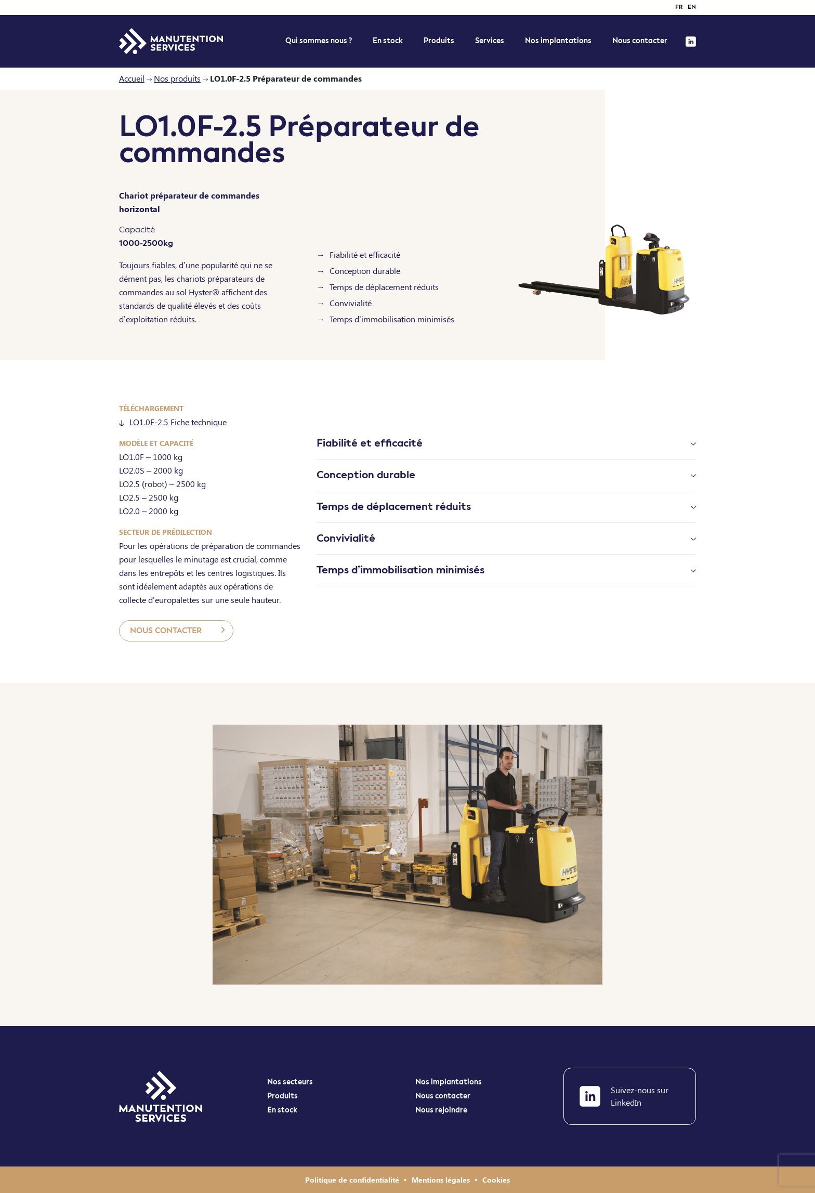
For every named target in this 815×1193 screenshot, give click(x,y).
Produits (439, 41)
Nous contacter (639, 41)
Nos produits (177, 78)
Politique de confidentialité (353, 1180)
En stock (282, 1110)
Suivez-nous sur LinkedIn (624, 1096)
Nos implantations (558, 41)
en (692, 7)
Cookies (496, 1180)
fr (678, 7)
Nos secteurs (290, 1082)
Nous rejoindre (441, 1110)
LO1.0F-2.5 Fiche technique (173, 421)
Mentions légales (442, 1180)
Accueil (131, 78)
